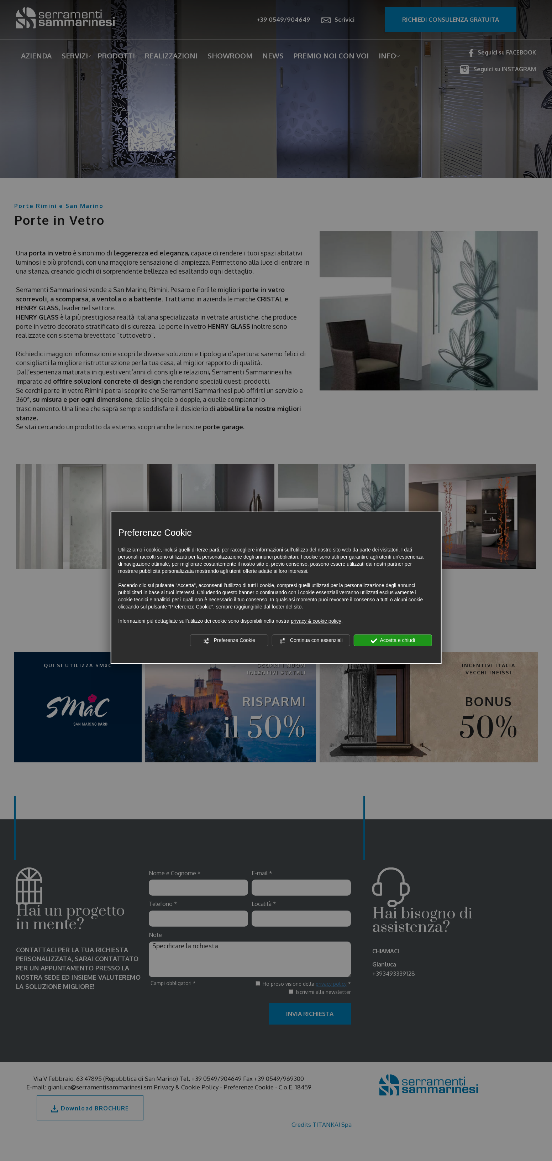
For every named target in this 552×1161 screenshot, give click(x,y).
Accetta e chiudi (392, 640)
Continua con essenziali (311, 640)
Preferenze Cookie (229, 640)
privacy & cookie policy (316, 621)
